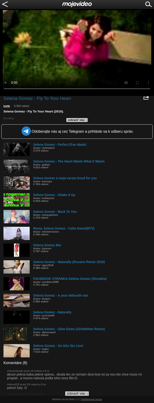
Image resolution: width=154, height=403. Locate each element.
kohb (6, 106)
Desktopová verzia (91, 399)
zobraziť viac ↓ (77, 120)
